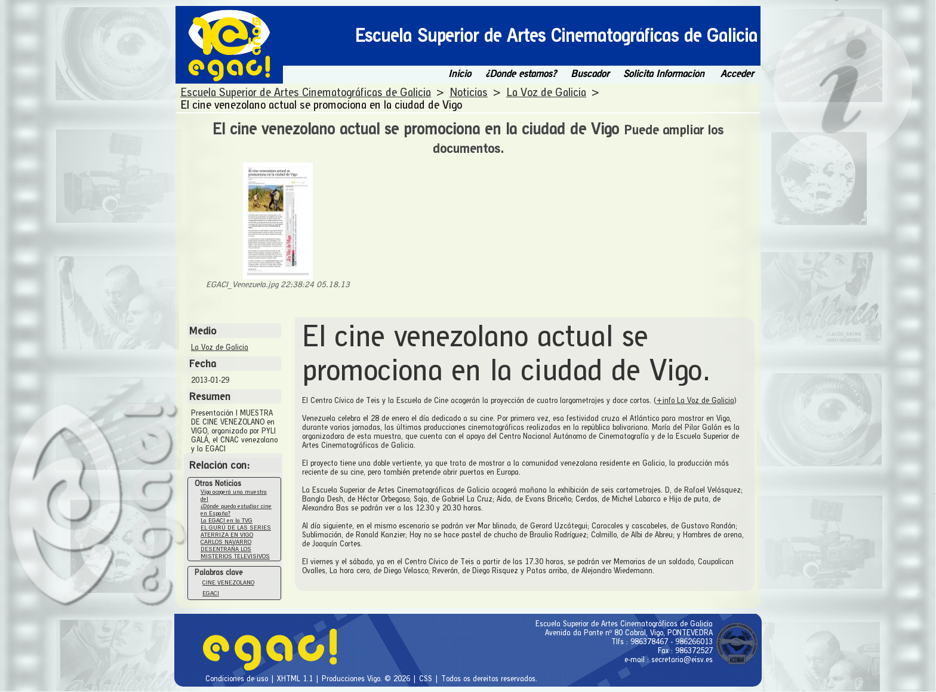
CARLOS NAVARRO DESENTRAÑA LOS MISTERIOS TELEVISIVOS (235, 548)
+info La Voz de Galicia (695, 400)
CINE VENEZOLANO (228, 582)
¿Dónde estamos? (520, 73)
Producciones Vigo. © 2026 (367, 678)
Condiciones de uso (237, 678)
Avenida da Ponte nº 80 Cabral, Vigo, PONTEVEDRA (629, 632)
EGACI (210, 592)
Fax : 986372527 (685, 650)
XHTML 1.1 (296, 678)
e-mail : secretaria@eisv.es (668, 659)
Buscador (590, 73)
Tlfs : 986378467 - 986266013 (662, 641)
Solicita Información (663, 73)
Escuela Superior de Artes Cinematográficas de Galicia (624, 623)
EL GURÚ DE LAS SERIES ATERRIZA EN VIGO (236, 531)
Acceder (737, 73)
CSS (427, 678)
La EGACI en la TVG (227, 520)
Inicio (459, 73)
